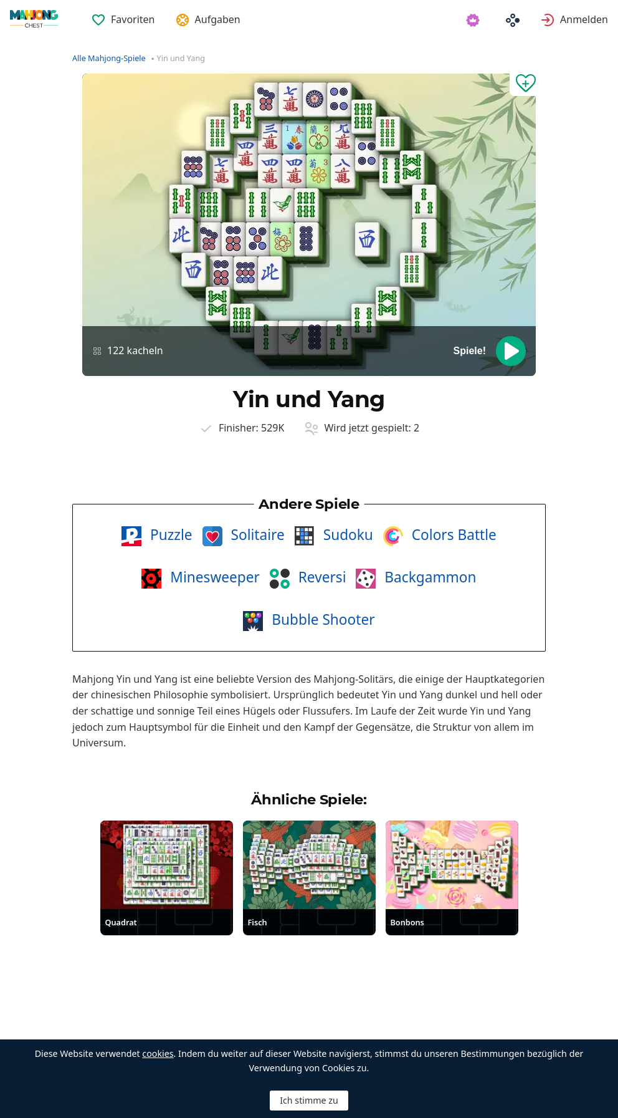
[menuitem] (123, 12)
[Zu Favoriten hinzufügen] (523, 85)
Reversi (320, 577)
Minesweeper (212, 577)
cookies (157, 1053)
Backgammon (428, 577)
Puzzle (169, 534)
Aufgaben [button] (217, 19)
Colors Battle (452, 534)
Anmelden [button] (584, 19)
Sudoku (346, 534)
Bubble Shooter (321, 619)
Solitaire (256, 534)
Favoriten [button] (133, 19)
